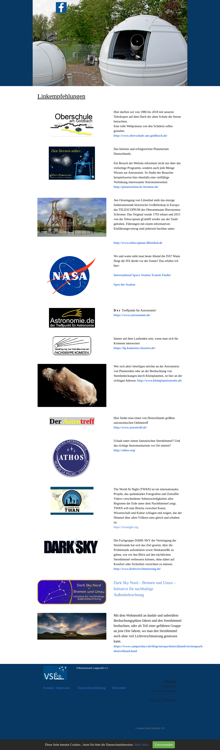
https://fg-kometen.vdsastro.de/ (134, 348)
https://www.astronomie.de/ (132, 315)
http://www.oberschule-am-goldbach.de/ (140, 135)
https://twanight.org (126, 527)
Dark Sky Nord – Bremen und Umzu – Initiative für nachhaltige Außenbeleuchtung (145, 588)
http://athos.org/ (124, 450)
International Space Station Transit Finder (142, 275)
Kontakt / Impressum (56, 688)
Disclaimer (119, 688)
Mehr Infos (141, 744)
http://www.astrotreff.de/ (130, 427)
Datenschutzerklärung (91, 688)
